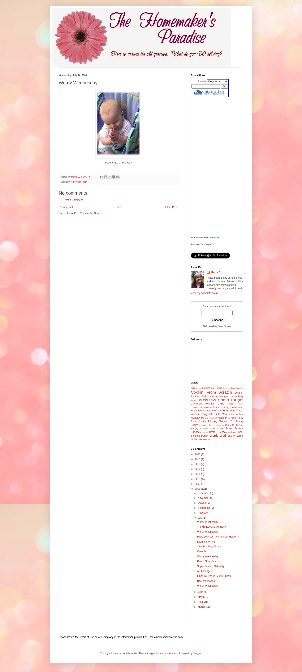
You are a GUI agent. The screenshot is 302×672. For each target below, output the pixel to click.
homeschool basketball (201, 407)
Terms (205, 432)
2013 (198, 464)
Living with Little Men (213, 414)
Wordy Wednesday (77, 182)
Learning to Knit (206, 541)
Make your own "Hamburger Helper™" (218, 536)
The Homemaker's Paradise (205, 237)
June (201, 591)
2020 (198, 454)
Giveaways (196, 403)
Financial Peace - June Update (214, 575)
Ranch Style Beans (208, 561)
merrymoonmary (168, 653)
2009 (198, 483)
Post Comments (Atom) (87, 213)
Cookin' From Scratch (211, 392)
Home (119, 207)
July (200, 517)
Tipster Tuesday (218, 432)
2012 (198, 469)
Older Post (171, 207)
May (200, 597)
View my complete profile (205, 293)
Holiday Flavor (235, 404)
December (204, 493)
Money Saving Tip (221, 421)
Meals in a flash (227, 417)
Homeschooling (221, 407)
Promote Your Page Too (203, 244)
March (202, 606)
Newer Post (66, 207)
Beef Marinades (206, 581)
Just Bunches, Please (209, 546)
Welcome (232, 432)
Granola (201, 551)
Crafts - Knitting (210, 396)
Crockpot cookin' (228, 396)
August (202, 512)
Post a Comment (73, 200)
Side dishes (216, 428)
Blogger (197, 653)
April (200, 601)
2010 (198, 479)
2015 (198, 459)
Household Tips (214, 410)
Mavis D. (216, 272)
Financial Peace (207, 400)
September (204, 507)
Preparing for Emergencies (211, 425)
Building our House (212, 388)
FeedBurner (224, 326)
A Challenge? (204, 571)
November (204, 498)
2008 (198, 488)
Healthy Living (214, 403)
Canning (239, 388)
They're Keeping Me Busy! (211, 526)
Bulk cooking (229, 388)
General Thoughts (230, 400)
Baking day (196, 388)
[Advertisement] (217, 166)
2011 (198, 474)
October (202, 502)
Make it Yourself (209, 418)
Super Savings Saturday (210, 566)
